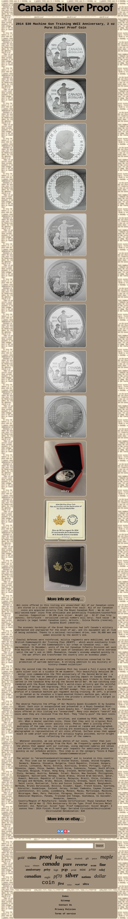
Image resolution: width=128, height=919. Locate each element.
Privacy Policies (65, 909)
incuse (27, 866)
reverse (81, 864)
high (56, 870)
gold (21, 858)
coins (32, 857)
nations (86, 877)
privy (47, 869)
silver (71, 875)
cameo (68, 859)
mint (83, 869)
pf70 (58, 876)
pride (73, 870)
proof (46, 857)
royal (77, 884)
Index (65, 896)
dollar (100, 876)
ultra (86, 884)
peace (94, 858)
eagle (47, 877)
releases (36, 865)
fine (103, 865)
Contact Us (65, 905)
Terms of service (65, 913)
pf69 (92, 869)
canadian (33, 876)
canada (51, 864)
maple (106, 857)
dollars (69, 885)
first (61, 883)
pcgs (65, 869)
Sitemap (65, 900)
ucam (93, 865)
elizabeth (78, 858)
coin (48, 882)
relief (102, 869)
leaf (59, 857)
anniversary (33, 869)
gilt (87, 858)
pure (67, 864)
